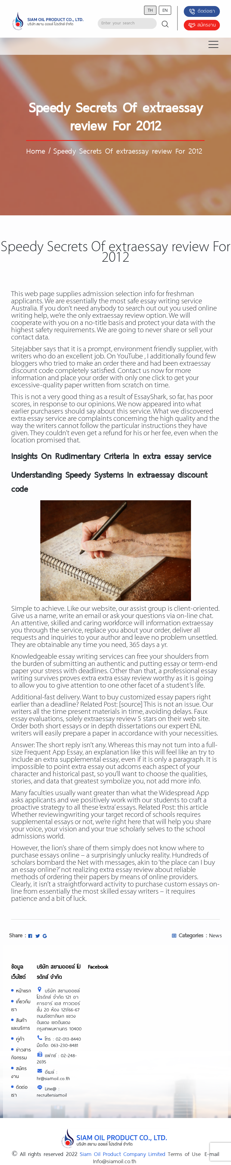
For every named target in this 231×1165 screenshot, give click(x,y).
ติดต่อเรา (201, 11)
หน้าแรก (23, 990)
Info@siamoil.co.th (114, 1161)
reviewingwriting (63, 815)
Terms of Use (184, 1153)
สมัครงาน (202, 25)
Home (35, 150)
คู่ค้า (20, 1038)
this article (192, 807)
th (150, 9)
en (165, 9)
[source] (131, 704)
